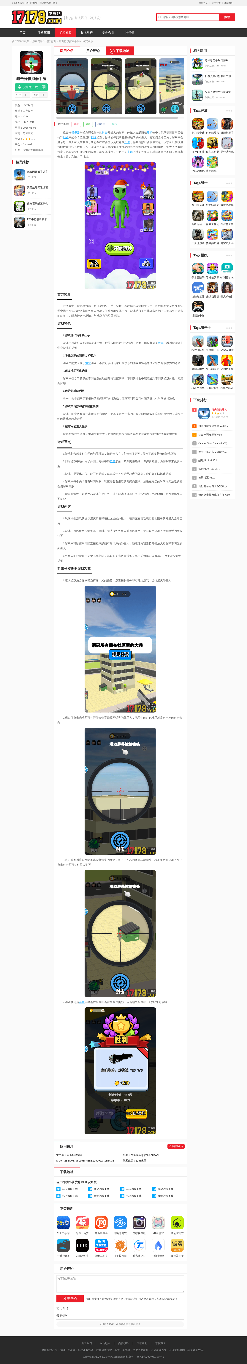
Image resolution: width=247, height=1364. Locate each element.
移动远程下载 (102, 1189)
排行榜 (129, 32)
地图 (66, 137)
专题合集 (108, 32)
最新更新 (203, 3)
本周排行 (228, 3)
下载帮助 (142, 1343)
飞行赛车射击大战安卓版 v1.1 (215, 486)
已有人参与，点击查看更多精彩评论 (120, 1324)
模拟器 (75, 132)
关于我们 (86, 1343)
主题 (130, 151)
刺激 (76, 124)
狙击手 (101, 124)
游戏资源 (65, 32)
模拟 (114, 124)
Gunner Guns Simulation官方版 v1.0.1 (219, 443)
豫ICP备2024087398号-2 (150, 1356)
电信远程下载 (70, 1189)
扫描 (93, 137)
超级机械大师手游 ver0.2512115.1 (217, 426)
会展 (82, 1002)
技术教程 (87, 32)
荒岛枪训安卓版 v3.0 (210, 434)
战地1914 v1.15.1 (207, 460)
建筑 (149, 132)
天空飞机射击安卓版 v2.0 (212, 451)
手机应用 (44, 32)
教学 (161, 343)
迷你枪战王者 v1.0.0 (209, 469)
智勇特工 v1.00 (206, 477)
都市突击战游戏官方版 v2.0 (214, 494)
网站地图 (105, 1343)
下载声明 (160, 1343)
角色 (112, 461)
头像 (127, 142)
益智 (88, 363)
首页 (23, 32)
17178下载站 (22, 41)
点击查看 (141, 1160)
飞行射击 (50, 41)
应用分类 (216, 3)
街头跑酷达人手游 (221, 409)
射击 (88, 124)
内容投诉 (123, 1343)
